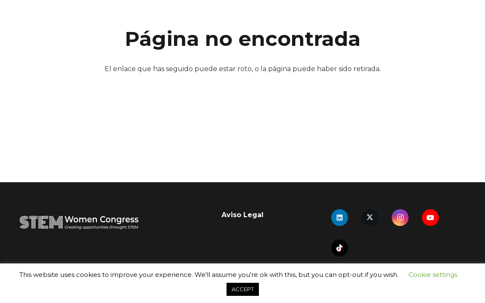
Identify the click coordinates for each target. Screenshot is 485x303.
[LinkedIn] (339, 217)
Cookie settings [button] (433, 275)
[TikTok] (339, 247)
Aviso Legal (242, 215)
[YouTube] (430, 217)
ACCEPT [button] (243, 289)
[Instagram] (400, 217)
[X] (369, 217)
